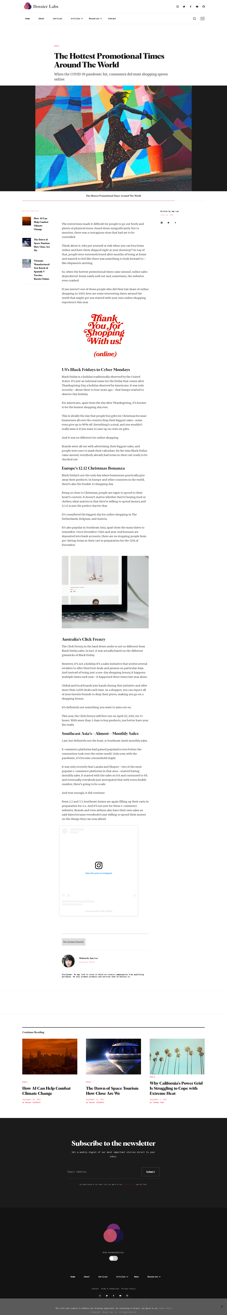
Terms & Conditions (110, 1289)
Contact (112, 18)
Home (27, 18)
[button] (77, 18)
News (136, 1276)
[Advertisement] (113, 34)
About (41, 18)
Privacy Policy (129, 1184)
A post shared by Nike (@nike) (98, 911)
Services (57, 18)
